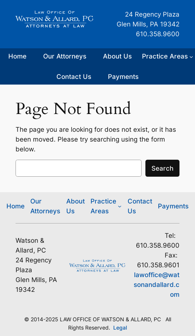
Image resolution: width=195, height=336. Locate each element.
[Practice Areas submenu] (167, 56)
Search (162, 168)
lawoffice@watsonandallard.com (156, 284)
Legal (120, 327)
